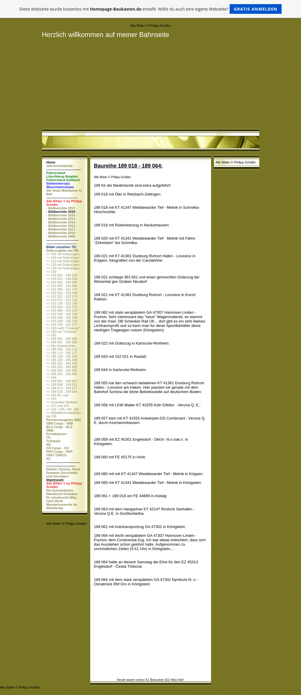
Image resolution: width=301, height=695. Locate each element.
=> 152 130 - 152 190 (61, 303)
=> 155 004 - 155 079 (61, 307)
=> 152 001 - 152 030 (61, 293)
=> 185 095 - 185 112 (61, 349)
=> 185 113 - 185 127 (61, 353)
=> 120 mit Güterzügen (63, 264)
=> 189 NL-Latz (57, 395)
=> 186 (51, 377)
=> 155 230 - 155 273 (61, 324)
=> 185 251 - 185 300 (61, 367)
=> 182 (51, 335)
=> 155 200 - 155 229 (61, 321)
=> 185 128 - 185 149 (61, 356)
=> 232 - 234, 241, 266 (62, 409)
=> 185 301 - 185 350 (61, 370)
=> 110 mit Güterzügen (63, 261)
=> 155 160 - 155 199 (61, 317)
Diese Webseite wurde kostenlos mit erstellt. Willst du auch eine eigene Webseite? (150, 9)
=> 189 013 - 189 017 (61, 388)
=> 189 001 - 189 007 (61, 381)
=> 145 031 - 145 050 (61, 278)
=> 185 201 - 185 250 (61, 363)
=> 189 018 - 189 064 (61, 391)
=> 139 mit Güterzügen (63, 268)
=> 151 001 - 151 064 (61, 286)
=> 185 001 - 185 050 (61, 338)
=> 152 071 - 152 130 (61, 300)
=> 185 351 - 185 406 (61, 374)
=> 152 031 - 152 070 (61, 296)
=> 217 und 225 (57, 405)
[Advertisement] (150, 83)
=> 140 (51, 271)
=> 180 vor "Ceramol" (61, 331)
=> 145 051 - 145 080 (61, 282)
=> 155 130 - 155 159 (61, 314)
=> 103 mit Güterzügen (63, 257)
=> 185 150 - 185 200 (61, 360)
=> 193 (51, 398)
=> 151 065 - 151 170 (61, 289)
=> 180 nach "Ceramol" (63, 328)
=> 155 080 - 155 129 (61, 310)
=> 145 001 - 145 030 (61, 275)
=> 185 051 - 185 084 (61, 342)
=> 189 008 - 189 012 (61, 384)
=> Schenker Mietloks (62, 402)
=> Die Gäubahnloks (61, 346)
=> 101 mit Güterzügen (63, 254)
